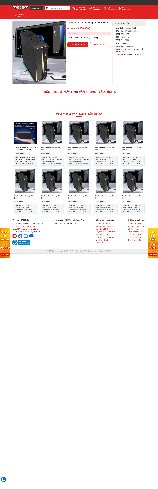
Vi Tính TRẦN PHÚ (20, 220)
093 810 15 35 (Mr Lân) (26, 226)
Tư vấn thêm (100, 45)
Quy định (21, 14)
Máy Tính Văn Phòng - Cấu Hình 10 (24, 197)
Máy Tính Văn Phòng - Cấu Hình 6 (131, 197)
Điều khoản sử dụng (135, 240)
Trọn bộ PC (100, 243)
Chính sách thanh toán (136, 232)
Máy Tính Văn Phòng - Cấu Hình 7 (104, 197)
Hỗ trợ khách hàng (137, 220)
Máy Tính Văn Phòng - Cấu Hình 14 (51, 149)
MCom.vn (111, 251)
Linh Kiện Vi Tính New (103, 223)
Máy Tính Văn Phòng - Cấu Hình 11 (131, 149)
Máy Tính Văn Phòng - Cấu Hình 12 (104, 149)
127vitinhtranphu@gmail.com (27, 229)
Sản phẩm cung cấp (105, 220)
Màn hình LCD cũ (102, 229)
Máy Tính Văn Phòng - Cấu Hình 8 (78, 197)
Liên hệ (109, 7)
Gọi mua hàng (80, 7)
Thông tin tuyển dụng (136, 226)
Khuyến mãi (74, 33)
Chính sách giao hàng (135, 234)
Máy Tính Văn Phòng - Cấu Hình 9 (51, 197)
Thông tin (95, 7)
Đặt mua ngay (78, 45)
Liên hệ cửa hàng (134, 229)
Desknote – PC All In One (105, 237)
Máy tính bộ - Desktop (104, 234)
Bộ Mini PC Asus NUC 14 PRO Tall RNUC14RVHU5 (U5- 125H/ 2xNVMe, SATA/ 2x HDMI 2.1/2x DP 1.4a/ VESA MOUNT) (25, 149)
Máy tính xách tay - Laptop (105, 226)
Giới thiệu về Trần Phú (136, 223)
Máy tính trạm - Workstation (106, 232)
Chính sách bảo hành (135, 237)
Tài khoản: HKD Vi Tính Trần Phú (69, 220)
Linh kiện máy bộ (102, 240)
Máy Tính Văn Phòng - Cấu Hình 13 (78, 149)
